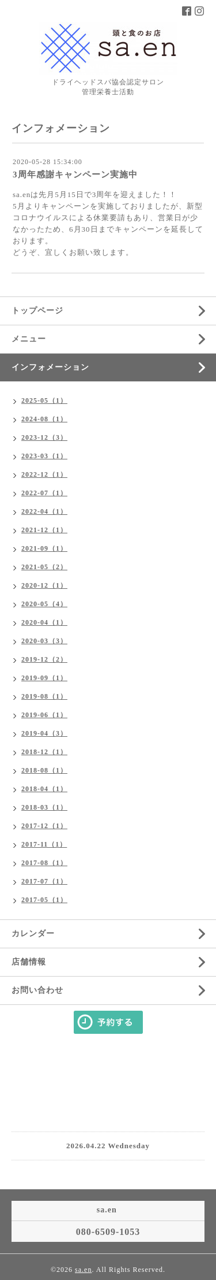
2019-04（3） (44, 733)
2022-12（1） (44, 474)
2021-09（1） (44, 548)
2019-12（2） (44, 659)
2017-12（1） (44, 826)
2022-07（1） (44, 493)
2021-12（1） (44, 530)
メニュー (29, 339)
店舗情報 (29, 962)
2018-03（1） (44, 807)
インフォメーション (50, 367)
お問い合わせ (37, 990)
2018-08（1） (44, 770)
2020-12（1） (44, 585)
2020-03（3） (44, 641)
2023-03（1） (44, 456)
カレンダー (33, 933)
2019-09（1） (44, 678)
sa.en (83, 1270)
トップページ (37, 310)
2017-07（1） (44, 881)
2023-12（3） (44, 437)
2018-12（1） (44, 752)
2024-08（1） (44, 419)
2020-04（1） (44, 622)
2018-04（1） (44, 789)
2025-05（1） (44, 400)
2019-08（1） (44, 696)
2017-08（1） (44, 863)
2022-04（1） (44, 511)
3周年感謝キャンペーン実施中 (75, 174)
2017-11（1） (44, 844)
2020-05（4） (44, 604)
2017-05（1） (44, 900)
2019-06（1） (44, 715)
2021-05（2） (44, 567)
